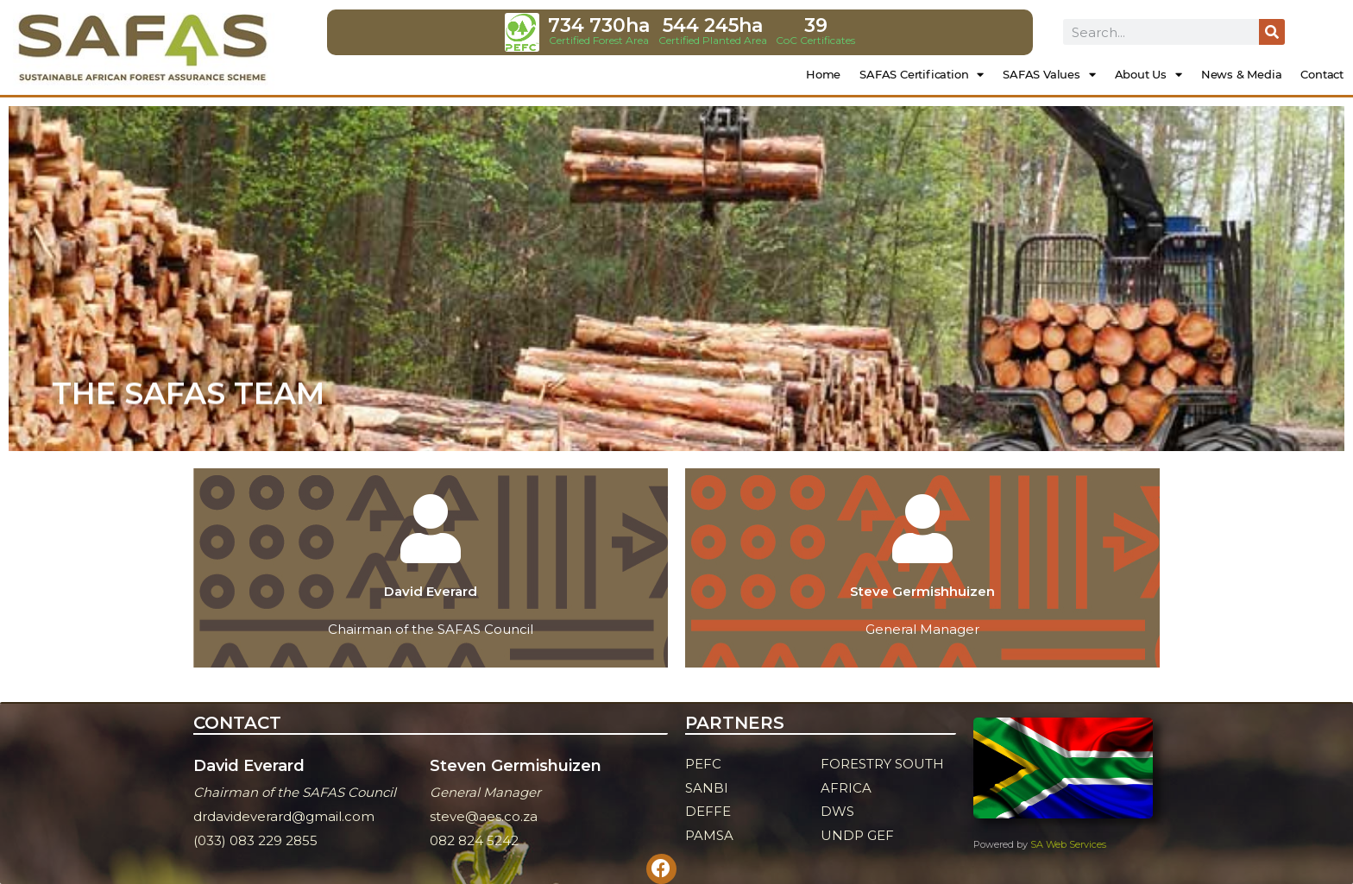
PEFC (703, 763)
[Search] (1272, 32)
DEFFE (708, 811)
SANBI (706, 788)
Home (823, 74)
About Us (1148, 74)
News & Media (1241, 74)
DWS (837, 811)
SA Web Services (1068, 844)
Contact (1322, 74)
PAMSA (709, 835)
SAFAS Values (1049, 74)
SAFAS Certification (921, 74)
